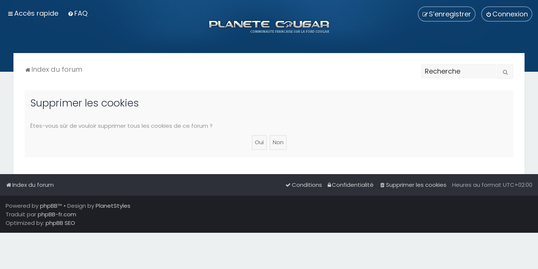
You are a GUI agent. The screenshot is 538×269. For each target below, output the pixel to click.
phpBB (49, 206)
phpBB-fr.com (57, 214)
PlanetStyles (113, 206)
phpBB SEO (60, 223)
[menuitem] (77, 13)
